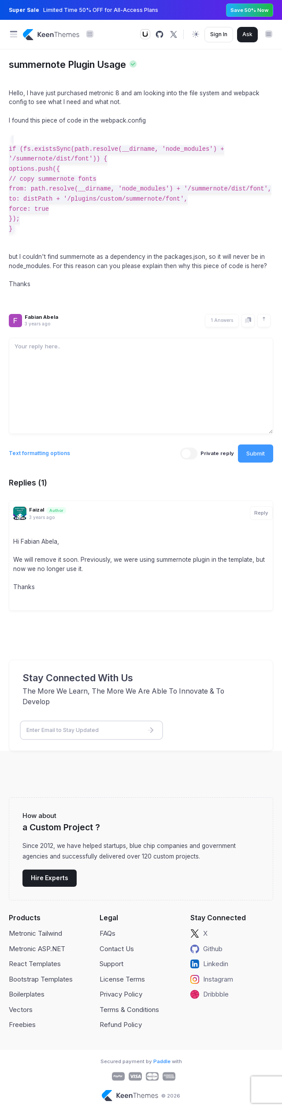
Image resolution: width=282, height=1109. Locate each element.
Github (206, 949)
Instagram (211, 979)
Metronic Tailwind (35, 933)
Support (111, 964)
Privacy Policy (121, 994)
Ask (247, 34)
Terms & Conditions (129, 1009)
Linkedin (209, 964)
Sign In (218, 34)
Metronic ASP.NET (37, 949)
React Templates (35, 964)
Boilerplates (27, 994)
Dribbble (209, 994)
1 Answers (222, 320)
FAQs (107, 933)
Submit (255, 453)
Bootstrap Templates (41, 979)
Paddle (162, 1061)
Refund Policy (121, 1024)
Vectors (21, 1009)
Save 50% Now (249, 10)
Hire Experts (49, 877)
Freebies (22, 1024)
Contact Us (117, 949)
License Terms (122, 979)
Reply (261, 513)
